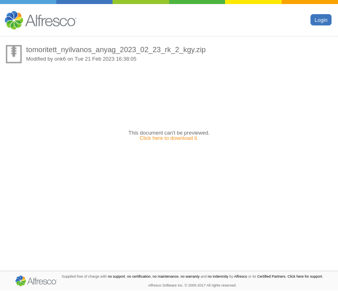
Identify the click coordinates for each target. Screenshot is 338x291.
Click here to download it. (169, 138)
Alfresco (240, 276)
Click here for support (304, 276)
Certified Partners (271, 276)
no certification (139, 276)
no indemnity (218, 276)
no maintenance (166, 276)
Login (321, 20)
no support (116, 276)
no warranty (190, 276)
